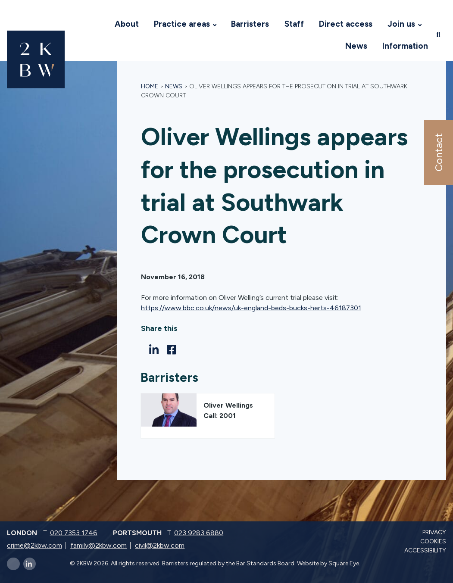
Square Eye (343, 563)
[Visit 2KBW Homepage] (98, 24)
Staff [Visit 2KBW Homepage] (294, 24)
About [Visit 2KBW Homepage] (127, 24)
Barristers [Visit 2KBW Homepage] (250, 24)
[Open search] (439, 35)
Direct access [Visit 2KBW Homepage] (345, 24)
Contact (438, 152)
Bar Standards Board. (266, 563)
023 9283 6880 (198, 533)
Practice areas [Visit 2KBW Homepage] (182, 24)
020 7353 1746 (73, 533)
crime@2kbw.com (34, 545)
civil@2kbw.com (159, 545)
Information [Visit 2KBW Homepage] (405, 46)
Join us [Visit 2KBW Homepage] (401, 24)
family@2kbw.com (98, 545)
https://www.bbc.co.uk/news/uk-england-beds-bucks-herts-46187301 (251, 308)
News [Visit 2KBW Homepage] (356, 46)
